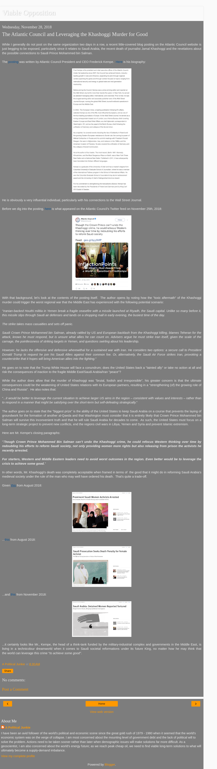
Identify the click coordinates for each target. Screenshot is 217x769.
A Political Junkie (18, 727)
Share (7, 670)
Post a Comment (15, 689)
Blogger (110, 764)
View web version (102, 712)
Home (101, 703)
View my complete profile (18, 756)
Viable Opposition (29, 12)
